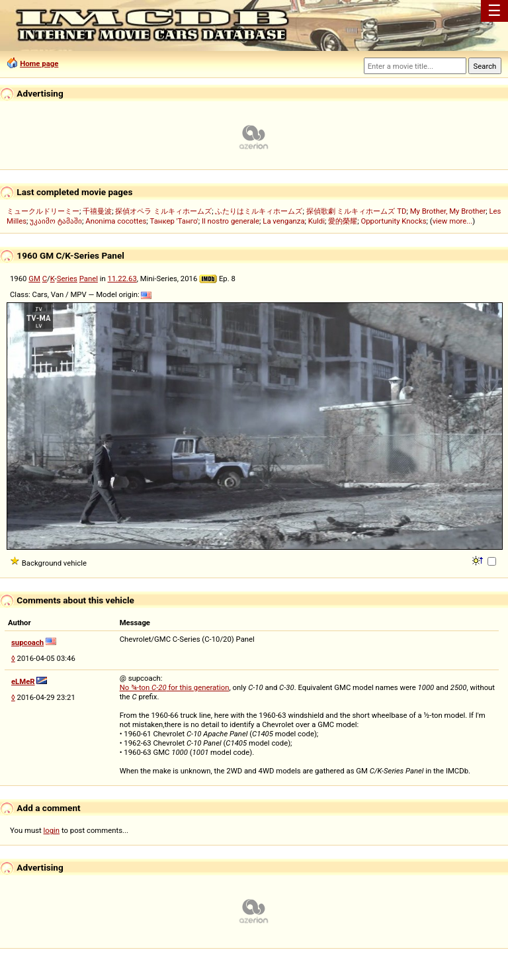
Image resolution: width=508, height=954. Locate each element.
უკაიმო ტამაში (56, 221)
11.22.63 (122, 278)
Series (67, 278)
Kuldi (316, 221)
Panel (88, 278)
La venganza (283, 221)
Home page (39, 63)
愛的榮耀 (342, 221)
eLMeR (23, 681)
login (52, 830)
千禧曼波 (97, 211)
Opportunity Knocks (393, 221)
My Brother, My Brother (448, 211)
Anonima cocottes (115, 221)
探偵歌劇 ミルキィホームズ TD (356, 211)
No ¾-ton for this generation (175, 687)
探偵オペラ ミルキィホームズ (163, 211)
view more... (453, 221)
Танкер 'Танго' (174, 221)
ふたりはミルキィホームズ (258, 211)
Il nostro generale (230, 221)
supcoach (27, 642)
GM (34, 278)
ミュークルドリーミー (43, 211)
